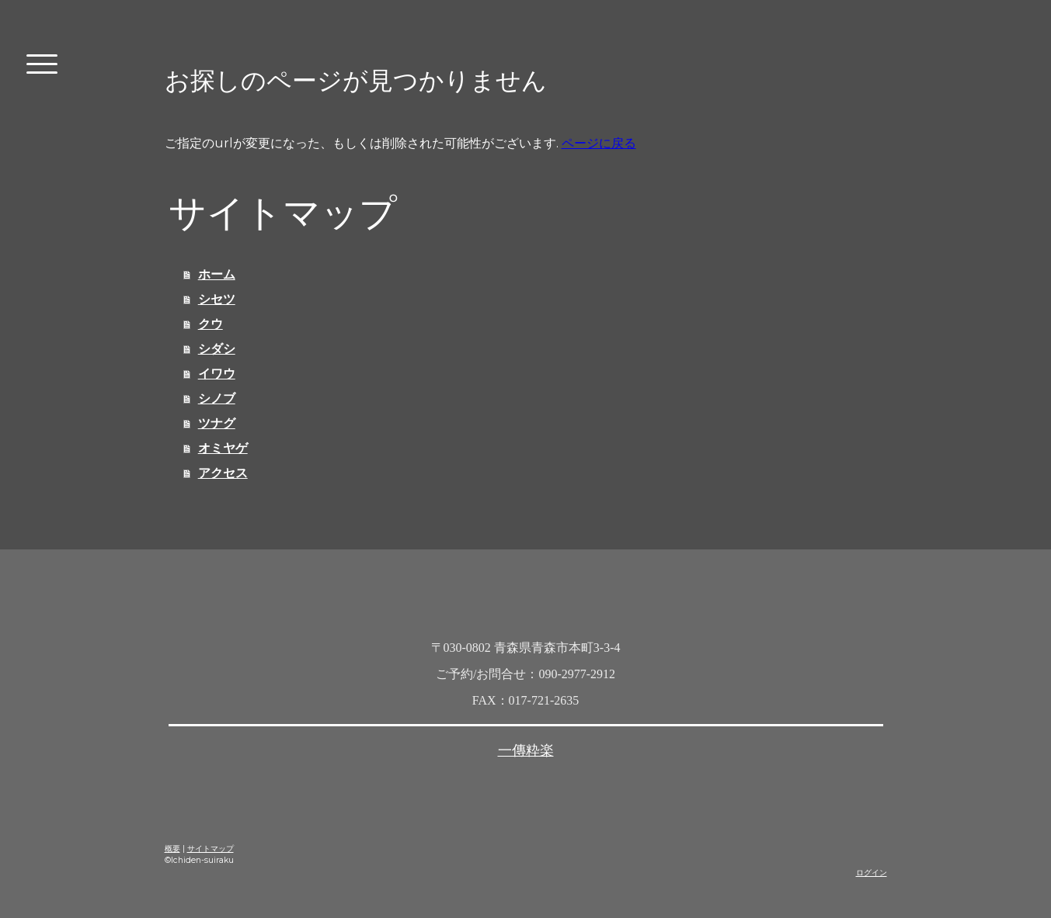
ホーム (216, 274)
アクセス (223, 473)
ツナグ (216, 423)
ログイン (871, 873)
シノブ (216, 398)
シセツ (216, 299)
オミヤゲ (223, 448)
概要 (172, 849)
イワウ (216, 373)
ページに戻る (599, 143)
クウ (210, 324)
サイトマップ (210, 849)
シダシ (216, 348)
